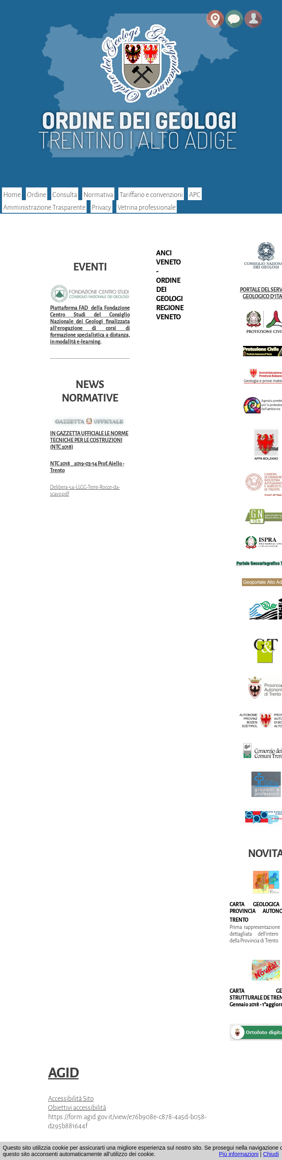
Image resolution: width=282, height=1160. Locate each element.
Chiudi (271, 1154)
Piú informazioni (239, 1154)
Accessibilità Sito (71, 1098)
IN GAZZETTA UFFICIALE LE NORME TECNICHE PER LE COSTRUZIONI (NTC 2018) (89, 440)
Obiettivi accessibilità (77, 1108)
